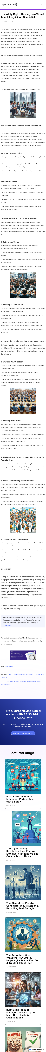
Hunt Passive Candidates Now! (23, 733)
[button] (41, 4)
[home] (9, 4)
